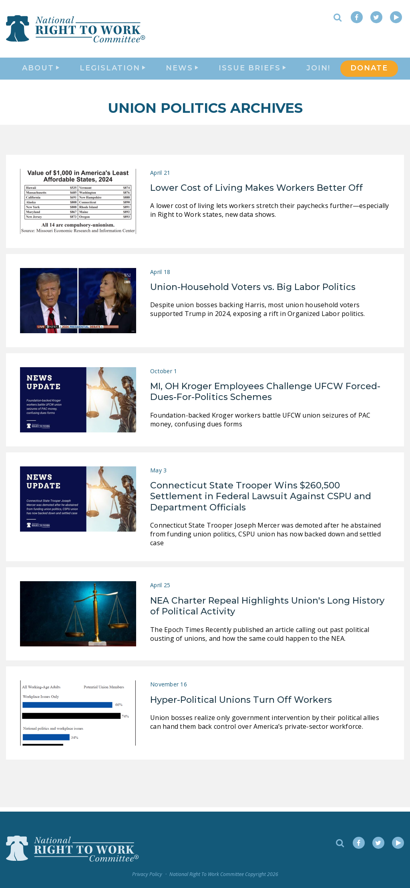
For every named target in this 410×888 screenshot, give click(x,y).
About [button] (40, 70)
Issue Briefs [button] (252, 70)
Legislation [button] (112, 70)
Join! (318, 70)
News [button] (182, 70)
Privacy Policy (147, 874)
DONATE (369, 70)
